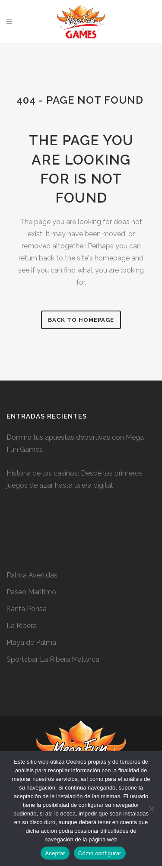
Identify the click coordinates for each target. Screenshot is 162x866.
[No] (151, 808)
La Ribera (21, 626)
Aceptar (55, 853)
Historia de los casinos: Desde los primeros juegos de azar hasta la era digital (74, 479)
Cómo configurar (99, 853)
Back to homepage (81, 320)
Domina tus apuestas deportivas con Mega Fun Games (75, 443)
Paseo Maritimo (31, 592)
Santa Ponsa (26, 609)
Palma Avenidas (31, 575)
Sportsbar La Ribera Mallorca (52, 659)
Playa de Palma (31, 642)
